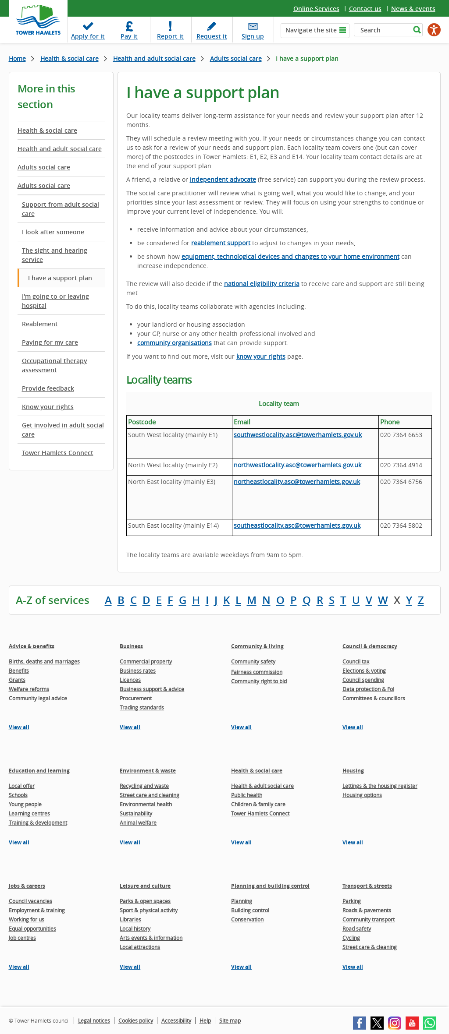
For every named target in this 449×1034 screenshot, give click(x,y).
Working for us (26, 919)
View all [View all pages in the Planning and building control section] (241, 966)
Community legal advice (38, 698)
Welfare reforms (29, 688)
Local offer (22, 785)
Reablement (40, 324)
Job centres (22, 937)
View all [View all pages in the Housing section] (352, 842)
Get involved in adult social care (63, 429)
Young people (25, 804)
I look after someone (53, 232)
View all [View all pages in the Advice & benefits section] (19, 727)
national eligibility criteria (261, 283)
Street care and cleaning (149, 794)
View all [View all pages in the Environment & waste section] (130, 842)
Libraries (130, 919)
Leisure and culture (145, 885)
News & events (413, 8)
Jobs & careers (27, 885)
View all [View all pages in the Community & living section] (241, 727)
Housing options (362, 794)
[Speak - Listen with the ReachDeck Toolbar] (434, 29)
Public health (246, 794)
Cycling (351, 937)
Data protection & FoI (368, 688)
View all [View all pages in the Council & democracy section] (352, 727)
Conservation (247, 919)
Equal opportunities (32, 928)
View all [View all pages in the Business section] (130, 727)
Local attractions (140, 946)
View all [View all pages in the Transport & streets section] (352, 966)
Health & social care (69, 58)
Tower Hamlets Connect (57, 452)
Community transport (368, 919)
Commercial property (146, 661)
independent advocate (223, 179)
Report (170, 36)
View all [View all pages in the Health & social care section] (241, 842)
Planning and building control (270, 885)
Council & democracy (369, 646)
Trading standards (142, 707)
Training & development (38, 822)
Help (205, 1020)
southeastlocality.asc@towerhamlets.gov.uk (297, 525)
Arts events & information (151, 937)
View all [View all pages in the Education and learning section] (19, 842)
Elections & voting (364, 670)
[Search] (382, 29)
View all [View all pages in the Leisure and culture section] (130, 966)
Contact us (365, 8)
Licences (130, 679)
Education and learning (39, 770)
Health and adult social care (154, 58)
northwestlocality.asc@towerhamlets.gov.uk (297, 465)
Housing (353, 770)
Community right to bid (259, 681)
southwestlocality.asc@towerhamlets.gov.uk (298, 435)
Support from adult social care (60, 209)
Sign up (253, 36)
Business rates (138, 670)
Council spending (363, 679)
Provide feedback (48, 388)
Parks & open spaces (145, 900)
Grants (17, 679)
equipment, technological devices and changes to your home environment (290, 256)
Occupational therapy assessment (54, 365)
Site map (230, 1020)
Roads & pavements (366, 910)
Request (211, 36)
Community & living (257, 646)
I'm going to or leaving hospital (55, 301)
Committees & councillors (373, 698)
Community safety (253, 661)
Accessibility (176, 1020)
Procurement (136, 698)
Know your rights (48, 406)
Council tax (355, 661)
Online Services (316, 8)
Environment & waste (148, 770)
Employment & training (37, 910)
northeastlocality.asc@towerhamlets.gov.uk (297, 481)
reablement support (220, 243)
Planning (241, 900)
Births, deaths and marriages (44, 661)
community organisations (174, 343)
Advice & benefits (31, 646)
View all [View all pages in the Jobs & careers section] (19, 966)
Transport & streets (367, 885)
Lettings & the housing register (379, 785)
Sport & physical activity (149, 910)
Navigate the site (311, 30)
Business (131, 646)
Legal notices (94, 1020)
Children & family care (258, 804)
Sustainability (136, 813)
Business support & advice (152, 688)
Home (17, 58)
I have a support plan (60, 278)
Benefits (19, 670)
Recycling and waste (144, 785)
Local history (135, 928)
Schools (18, 794)
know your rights (260, 356)
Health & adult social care (262, 785)
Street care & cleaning (369, 946)
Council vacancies (30, 900)
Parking (351, 900)
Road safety (356, 928)
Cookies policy (135, 1020)
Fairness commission (256, 671)
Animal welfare (138, 822)
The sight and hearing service (54, 255)
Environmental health (146, 804)
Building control (250, 910)
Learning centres (29, 813)
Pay (129, 36)
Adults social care (236, 58)
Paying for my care (50, 342)
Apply (88, 36)
